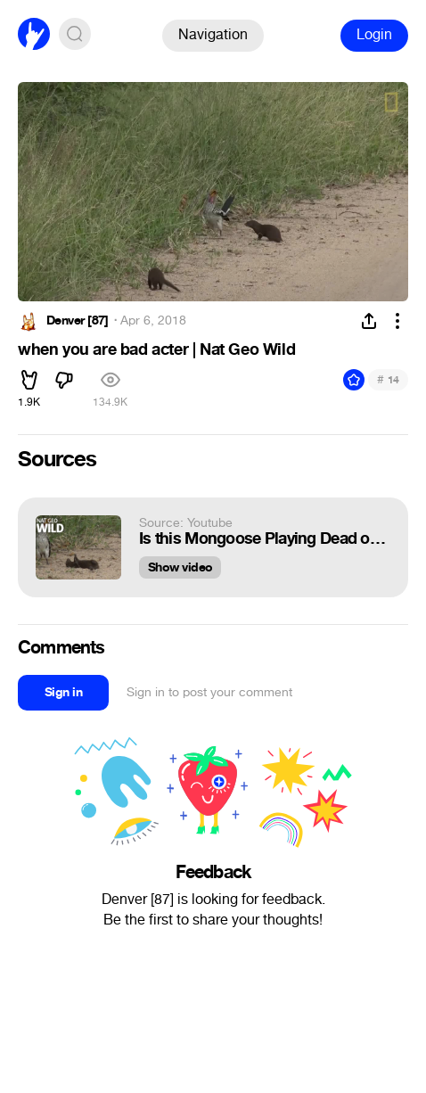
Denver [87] (77, 321)
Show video (180, 567)
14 (388, 379)
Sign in (63, 692)
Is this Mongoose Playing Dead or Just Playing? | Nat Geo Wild (264, 538)
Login (374, 34)
